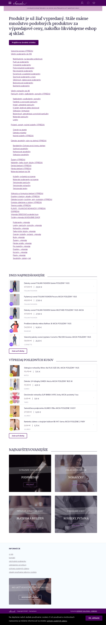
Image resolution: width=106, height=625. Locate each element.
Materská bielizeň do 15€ (21, 172)
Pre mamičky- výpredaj (22, 247)
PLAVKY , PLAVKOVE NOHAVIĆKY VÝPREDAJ (29, 209)
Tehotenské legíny (20, 189)
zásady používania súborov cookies (24, 583)
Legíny (15, 120)
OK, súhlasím (94, 619)
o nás (11, 565)
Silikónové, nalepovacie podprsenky (28, 80)
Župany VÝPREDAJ (18, 160)
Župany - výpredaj (20, 241)
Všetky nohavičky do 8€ (21, 91)
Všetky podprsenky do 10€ (22, 55)
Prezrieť (30, 495)
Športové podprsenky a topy (25, 77)
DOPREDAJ (15, 212)
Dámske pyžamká (20, 133)
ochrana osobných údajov (20, 579)
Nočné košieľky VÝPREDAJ (24, 136)
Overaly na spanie (20, 130)
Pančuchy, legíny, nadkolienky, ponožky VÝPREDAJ (32, 94)
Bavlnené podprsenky (22, 86)
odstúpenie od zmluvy (18, 576)
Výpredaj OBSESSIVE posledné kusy (25, 215)
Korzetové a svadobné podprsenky (28, 75)
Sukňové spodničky (21, 149)
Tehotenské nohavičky (22, 186)
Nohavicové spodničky (22, 152)
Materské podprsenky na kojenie (26, 180)
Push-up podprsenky (21, 63)
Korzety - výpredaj (21, 253)
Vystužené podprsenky (22, 66)
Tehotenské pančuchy (22, 183)
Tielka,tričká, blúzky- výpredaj (25, 232)
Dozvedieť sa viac (30, 608)
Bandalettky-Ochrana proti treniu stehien (30, 146)
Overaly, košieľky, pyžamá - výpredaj (28, 235)
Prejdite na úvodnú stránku (24, 43)
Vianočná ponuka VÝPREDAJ (23, 52)
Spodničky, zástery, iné (22, 259)
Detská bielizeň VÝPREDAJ (22, 166)
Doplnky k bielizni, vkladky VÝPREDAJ (26, 197)
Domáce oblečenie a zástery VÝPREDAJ (27, 203)
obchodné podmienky (18, 572)
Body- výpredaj (19, 238)
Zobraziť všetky (18, 357)
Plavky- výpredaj (20, 256)
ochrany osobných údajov (58, 621)
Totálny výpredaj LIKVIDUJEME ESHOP (26, 218)
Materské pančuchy (21, 117)
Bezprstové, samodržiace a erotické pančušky (32, 114)
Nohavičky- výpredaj (21, 229)
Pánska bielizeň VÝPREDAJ (22, 169)
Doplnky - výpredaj (21, 250)
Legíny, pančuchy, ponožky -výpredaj (28, 226)
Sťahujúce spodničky (21, 155)
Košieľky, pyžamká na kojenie (25, 177)
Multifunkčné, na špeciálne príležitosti (28, 60)
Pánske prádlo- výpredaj (23, 244)
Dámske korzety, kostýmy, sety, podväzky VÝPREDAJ (33, 200)
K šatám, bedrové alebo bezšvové (27, 108)
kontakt (12, 569)
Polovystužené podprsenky (24, 69)
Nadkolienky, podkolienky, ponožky (27, 99)
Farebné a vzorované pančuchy (26, 102)
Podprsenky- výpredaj (22, 223)
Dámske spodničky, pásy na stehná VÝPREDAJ (30, 141)
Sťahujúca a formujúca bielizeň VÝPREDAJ (28, 194)
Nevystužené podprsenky (23, 72)
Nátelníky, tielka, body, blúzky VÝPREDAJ (27, 163)
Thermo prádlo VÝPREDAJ (21, 206)
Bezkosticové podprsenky (24, 83)
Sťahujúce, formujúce (22, 111)
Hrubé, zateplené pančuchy (24, 105)
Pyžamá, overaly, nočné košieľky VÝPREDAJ (29, 125)
